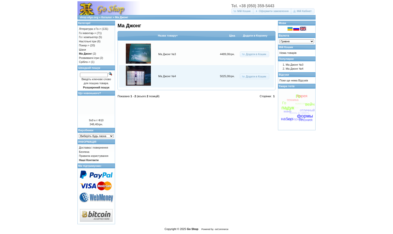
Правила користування (93, 155)
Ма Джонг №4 (167, 76)
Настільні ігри (87, 41)
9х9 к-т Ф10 (96, 120)
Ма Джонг (121, 17)
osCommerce (221, 229)
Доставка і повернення (93, 147)
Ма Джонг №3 (167, 54)
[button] (242, 11)
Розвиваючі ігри (89, 57)
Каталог (106, 17)
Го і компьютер (88, 37)
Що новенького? (89, 93)
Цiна (232, 35)
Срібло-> (84, 61)
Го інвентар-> (87, 33)
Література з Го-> (90, 28)
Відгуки (284, 74)
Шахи (82, 49)
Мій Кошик (286, 47)
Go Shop (192, 228)
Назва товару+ (168, 35)
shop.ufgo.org (89, 17)
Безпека (84, 151)
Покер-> (84, 45)
